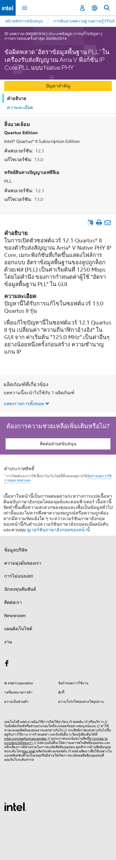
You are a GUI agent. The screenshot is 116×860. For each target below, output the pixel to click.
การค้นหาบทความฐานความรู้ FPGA (84, 21)
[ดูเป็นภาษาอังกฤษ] (90, 222)
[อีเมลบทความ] (107, 222)
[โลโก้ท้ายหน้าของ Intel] (15, 806)
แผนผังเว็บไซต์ (18, 629)
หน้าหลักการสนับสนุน (24, 21)
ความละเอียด (20, 107)
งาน (8, 642)
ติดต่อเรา (13, 602)
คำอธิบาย (16, 98)
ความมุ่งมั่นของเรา (22, 563)
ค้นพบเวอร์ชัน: (24, 151)
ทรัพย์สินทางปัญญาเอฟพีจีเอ (31, 172)
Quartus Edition (21, 133)
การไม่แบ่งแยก (18, 576)
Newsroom (15, 615)
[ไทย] (94, 8)
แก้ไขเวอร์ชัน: (23, 160)
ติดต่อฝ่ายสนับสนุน (58, 444)
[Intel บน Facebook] (6, 664)
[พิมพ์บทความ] (98, 222)
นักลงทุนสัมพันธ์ (20, 589)
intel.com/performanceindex (25, 738)
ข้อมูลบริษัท (15, 550)
